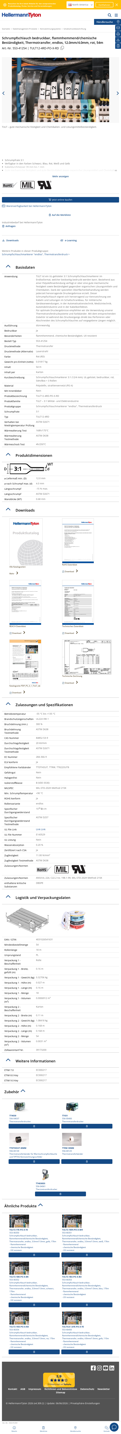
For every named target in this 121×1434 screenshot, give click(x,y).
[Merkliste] (118, 46)
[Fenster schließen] (117, 5)
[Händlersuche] (118, 22)
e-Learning (68, 240)
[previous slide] (3, 93)
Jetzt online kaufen (61, 199)
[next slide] (117, 93)
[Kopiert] (62, 48)
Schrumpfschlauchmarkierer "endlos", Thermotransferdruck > (36, 254)
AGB (22, 1389)
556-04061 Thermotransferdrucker (60, 1179)
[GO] (109, 15)
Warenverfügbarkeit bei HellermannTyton (27, 206)
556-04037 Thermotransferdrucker (34, 1111)
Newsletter (103, 1389)
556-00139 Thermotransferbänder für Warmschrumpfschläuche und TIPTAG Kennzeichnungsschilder (34, 1145)
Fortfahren (104, 4)
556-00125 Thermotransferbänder (87, 1144)
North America (80, 4)
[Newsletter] (118, 28)
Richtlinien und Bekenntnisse (60, 1389)
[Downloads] (118, 40)
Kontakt (12, 1389)
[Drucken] (118, 34)
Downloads (10, 240)
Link (38, 829)
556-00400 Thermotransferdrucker (87, 1111)
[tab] (60, 267)
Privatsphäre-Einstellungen (85, 1403)
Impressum (34, 1389)
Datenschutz (87, 1389)
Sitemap (60, 1392)
